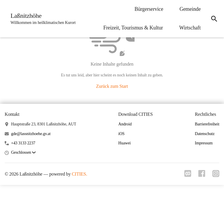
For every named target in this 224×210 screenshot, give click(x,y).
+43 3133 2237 (23, 143)
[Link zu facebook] (201, 175)
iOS (121, 134)
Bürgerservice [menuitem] (148, 9)
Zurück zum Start (112, 86)
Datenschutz (205, 134)
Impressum (204, 143)
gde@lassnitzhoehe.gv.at (31, 134)
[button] (23, 153)
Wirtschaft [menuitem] (190, 28)
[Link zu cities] (187, 175)
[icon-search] (214, 19)
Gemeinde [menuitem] (190, 9)
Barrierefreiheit (207, 124)
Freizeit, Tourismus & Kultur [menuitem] (133, 28)
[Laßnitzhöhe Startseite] (41, 19)
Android (125, 124)
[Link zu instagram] (215, 175)
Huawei (124, 143)
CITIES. (79, 174)
